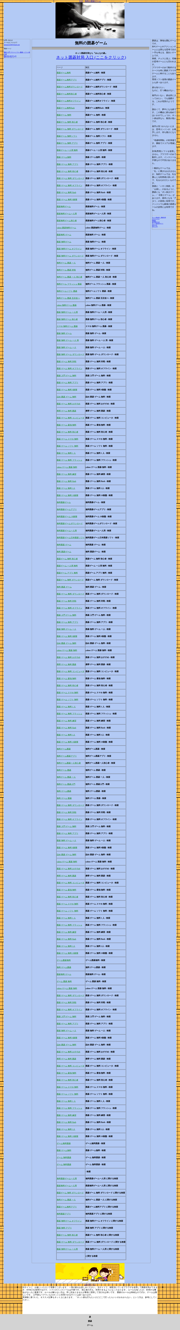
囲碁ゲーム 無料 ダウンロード (70, 129)
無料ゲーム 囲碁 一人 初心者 (69, 277)
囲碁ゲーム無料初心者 (67, 94)
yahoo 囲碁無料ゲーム (66, 228)
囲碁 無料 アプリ (64, 1228)
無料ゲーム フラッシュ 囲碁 (69, 284)
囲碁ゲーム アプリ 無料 (67, 573)
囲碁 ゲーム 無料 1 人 (66, 453)
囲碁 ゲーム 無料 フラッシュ (69, 460)
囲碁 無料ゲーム (64, 242)
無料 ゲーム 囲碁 (64, 798)
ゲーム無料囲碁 (64, 1143)
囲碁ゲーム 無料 (64, 115)
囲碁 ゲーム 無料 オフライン (69, 185)
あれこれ (154, 225)
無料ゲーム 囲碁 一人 (66, 263)
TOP (81, 1)
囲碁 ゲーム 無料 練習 (66, 474)
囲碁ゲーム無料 (64, 73)
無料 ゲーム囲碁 (64, 791)
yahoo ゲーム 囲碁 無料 (67, 467)
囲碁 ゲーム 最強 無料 (66, 425)
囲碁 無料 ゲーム (64, 333)
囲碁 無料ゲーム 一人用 (67, 312)
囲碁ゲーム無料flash (66, 108)
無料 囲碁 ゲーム (64, 587)
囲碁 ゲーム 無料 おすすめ (68, 404)
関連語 (154, 220)
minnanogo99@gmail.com (12, 45)
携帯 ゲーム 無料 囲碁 (66, 411)
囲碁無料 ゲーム (64, 235)
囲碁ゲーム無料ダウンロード (70, 87)
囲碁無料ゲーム (64, 206)
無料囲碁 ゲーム (64, 545)
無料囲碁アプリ (64, 1214)
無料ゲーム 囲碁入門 (66, 784)
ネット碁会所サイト (157, 223)
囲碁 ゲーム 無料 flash (66, 192)
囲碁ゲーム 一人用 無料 (67, 150)
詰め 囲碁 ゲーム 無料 (66, 397)
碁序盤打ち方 (156, 222)
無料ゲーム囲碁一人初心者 (69, 763)
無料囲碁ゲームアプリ (67, 509)
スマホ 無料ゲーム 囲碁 (67, 326)
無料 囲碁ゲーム (64, 552)
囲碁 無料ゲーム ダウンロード (70, 256)
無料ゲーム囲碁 (64, 749)
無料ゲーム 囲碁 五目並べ (68, 298)
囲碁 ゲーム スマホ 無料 (67, 439)
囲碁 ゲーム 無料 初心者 (67, 171)
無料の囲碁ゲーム (93, 1)
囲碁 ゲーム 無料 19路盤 (67, 495)
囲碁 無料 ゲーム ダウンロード (70, 354)
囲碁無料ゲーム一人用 (67, 214)
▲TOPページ (90, 1285)
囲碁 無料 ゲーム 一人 (66, 347)
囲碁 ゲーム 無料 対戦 (66, 361)
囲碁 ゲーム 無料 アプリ (67, 164)
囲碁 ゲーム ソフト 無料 (67, 446)
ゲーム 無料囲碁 (64, 1157)
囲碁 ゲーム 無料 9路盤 (67, 199)
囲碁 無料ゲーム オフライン (69, 249)
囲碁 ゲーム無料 (64, 157)
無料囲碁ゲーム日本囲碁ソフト (71, 538)
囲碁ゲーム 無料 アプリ (67, 143)
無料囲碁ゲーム (64, 502)
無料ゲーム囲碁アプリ (67, 756)
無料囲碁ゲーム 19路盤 (67, 516)
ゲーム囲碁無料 (64, 960)
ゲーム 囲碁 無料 (64, 981)
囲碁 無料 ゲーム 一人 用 (68, 340)
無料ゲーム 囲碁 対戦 (66, 270)
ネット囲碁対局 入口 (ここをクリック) (91, 57)
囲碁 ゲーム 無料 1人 (66, 488)
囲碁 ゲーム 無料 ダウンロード (70, 178)
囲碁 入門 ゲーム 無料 (66, 376)
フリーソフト (156, 219)
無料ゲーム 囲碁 (64, 770)
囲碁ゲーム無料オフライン (69, 101)
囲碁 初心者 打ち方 (10, 56)
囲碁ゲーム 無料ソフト (67, 136)
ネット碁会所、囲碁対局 (159, 217)
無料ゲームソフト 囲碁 (67, 291)
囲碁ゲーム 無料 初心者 (67, 122)
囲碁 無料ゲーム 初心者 (67, 319)
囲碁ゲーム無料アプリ (67, 80)
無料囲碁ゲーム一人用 (67, 531)
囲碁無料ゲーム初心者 (67, 221)
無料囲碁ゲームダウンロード (70, 523)
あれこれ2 (155, 226)
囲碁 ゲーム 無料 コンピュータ (70, 418)
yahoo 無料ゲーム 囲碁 (67, 305)
